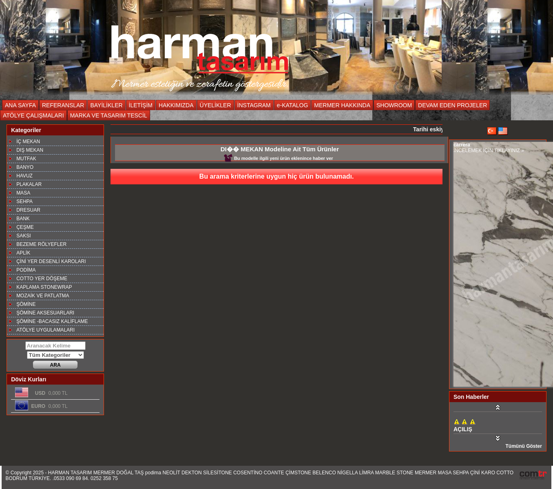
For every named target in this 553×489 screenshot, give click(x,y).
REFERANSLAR (63, 105)
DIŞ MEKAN (29, 150)
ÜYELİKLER (215, 105)
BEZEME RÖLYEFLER (41, 244)
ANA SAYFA (20, 105)
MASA (23, 193)
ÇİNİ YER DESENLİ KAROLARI (51, 261)
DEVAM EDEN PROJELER (452, 105)
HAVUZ (24, 176)
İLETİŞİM (141, 105)
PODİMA (25, 270)
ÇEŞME (25, 227)
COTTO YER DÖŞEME (41, 278)
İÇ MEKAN (28, 141)
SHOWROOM (394, 105)
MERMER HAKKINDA (342, 105)
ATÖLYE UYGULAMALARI (45, 330)
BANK (23, 218)
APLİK (23, 253)
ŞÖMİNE (25, 304)
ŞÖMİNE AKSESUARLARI (45, 313)
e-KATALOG (292, 105)
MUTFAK (26, 159)
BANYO (24, 167)
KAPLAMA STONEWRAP (44, 287)
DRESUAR (28, 210)
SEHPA (24, 201)
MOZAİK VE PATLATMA (42, 296)
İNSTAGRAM (254, 105)
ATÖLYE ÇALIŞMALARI (33, 115)
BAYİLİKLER (106, 105)
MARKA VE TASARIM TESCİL (108, 115)
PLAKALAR (29, 184)
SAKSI (23, 236)
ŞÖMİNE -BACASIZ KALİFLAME (52, 321)
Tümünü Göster (524, 446)
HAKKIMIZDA (176, 105)
